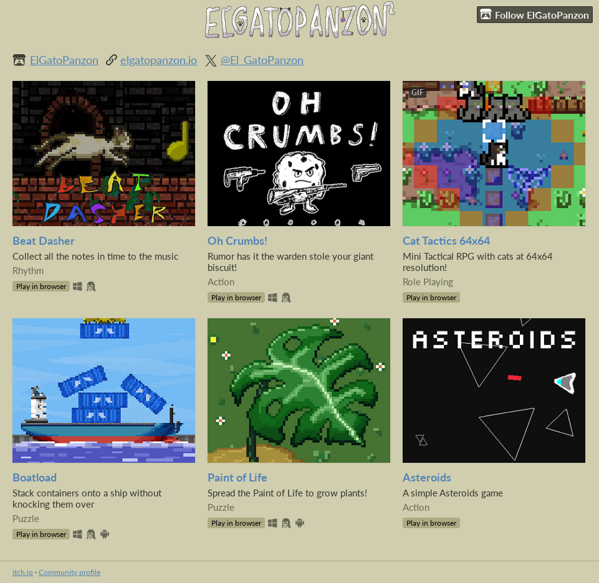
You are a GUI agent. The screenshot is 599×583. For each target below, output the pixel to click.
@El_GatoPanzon (262, 60)
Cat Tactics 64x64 (446, 240)
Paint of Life (237, 477)
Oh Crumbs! (237, 240)
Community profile (69, 572)
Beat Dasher (43, 240)
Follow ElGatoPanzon (534, 14)
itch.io (22, 572)
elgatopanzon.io (158, 60)
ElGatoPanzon (64, 60)
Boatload (34, 477)
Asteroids (427, 477)
